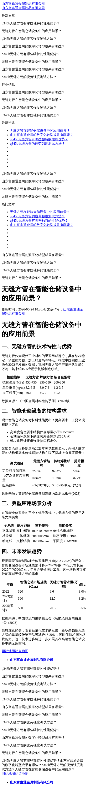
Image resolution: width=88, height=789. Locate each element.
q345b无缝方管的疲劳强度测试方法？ (37, 143)
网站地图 (8, 651)
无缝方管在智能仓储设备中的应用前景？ (40, 130)
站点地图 (21, 651)
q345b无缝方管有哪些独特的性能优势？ (39, 139)
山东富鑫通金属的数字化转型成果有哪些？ (41, 135)
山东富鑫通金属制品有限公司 (23, 3)
